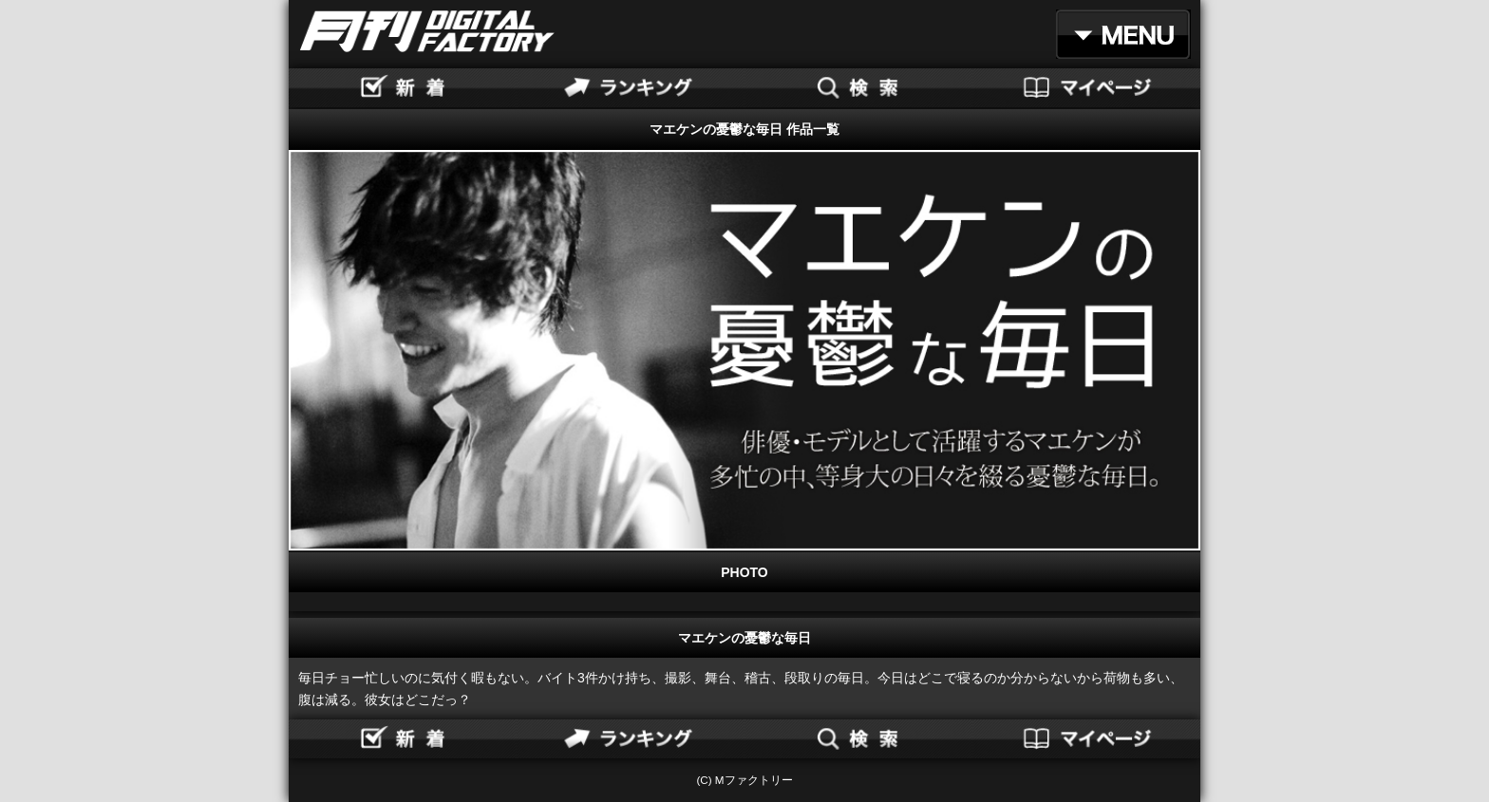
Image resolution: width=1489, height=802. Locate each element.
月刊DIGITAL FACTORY (427, 31)
